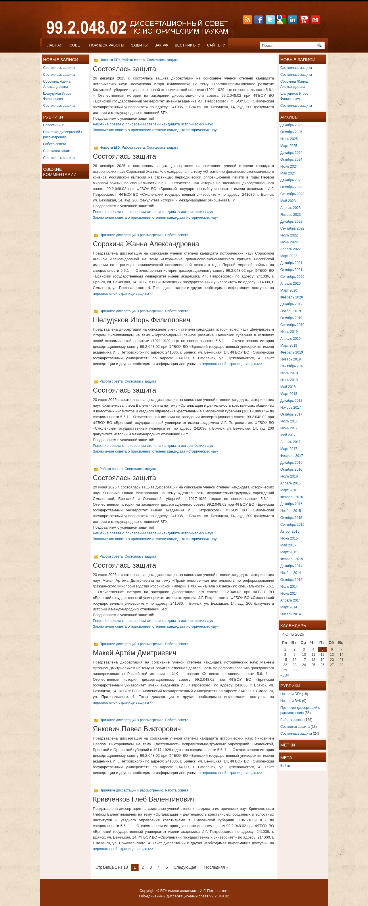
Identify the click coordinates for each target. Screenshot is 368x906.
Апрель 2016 (290, 483)
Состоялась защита (59, 68)
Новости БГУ (53, 125)
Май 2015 (288, 545)
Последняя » (216, 867)
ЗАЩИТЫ (139, 45)
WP (169, 902)
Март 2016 (288, 490)
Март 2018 (288, 394)
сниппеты (208, 902)
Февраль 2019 (291, 352)
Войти (285, 766)
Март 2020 (288, 290)
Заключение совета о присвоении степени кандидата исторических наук (155, 130)
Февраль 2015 (291, 559)
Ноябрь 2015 (290, 511)
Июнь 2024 (289, 166)
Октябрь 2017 (291, 414)
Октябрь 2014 (291, 580)
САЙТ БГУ (216, 45)
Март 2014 (288, 607)
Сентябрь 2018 (292, 366)
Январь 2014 (290, 614)
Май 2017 (288, 435)
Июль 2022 (289, 235)
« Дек (284, 675)
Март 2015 (288, 552)
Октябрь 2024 (291, 160)
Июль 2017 (289, 421)
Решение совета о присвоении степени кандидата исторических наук (153, 124)
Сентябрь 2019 (292, 325)
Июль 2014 (289, 587)
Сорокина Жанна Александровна (146, 244)
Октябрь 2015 (291, 518)
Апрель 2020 (290, 284)
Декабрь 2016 (291, 463)
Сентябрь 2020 (292, 277)
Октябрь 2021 (291, 270)
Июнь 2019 (289, 332)
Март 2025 (288, 146)
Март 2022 (288, 256)
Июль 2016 (289, 476)
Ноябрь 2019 (290, 311)
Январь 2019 (290, 359)
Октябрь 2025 (291, 132)
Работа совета (54, 144)
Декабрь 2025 (291, 125)
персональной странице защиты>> (123, 293)
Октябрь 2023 (291, 187)
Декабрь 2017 (291, 401)
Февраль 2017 (291, 456)
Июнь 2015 (289, 538)
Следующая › (186, 867)
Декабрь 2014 (291, 566)
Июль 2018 (289, 373)
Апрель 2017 (290, 442)
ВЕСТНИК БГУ (187, 45)
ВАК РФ (161, 45)
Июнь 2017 (289, 428)
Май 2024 (288, 173)
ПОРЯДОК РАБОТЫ (106, 45)
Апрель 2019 (290, 339)
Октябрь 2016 (291, 469)
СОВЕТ (76, 45)
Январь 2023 (290, 215)
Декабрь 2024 (291, 153)
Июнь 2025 (289, 139)
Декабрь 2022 (291, 222)
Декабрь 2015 (291, 504)
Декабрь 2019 (291, 304)
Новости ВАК (290, 701)
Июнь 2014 (289, 593)
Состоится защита (57, 151)
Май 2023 (288, 201)
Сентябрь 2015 (292, 525)
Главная (54, 45)
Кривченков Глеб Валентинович (144, 799)
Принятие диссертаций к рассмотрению (131, 235)
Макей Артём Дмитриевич (134, 653)
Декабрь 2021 (291, 263)
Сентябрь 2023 (292, 194)
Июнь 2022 (289, 242)
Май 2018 (288, 387)
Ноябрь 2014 (290, 573)
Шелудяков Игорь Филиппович (141, 320)
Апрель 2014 (290, 600)
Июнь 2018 (289, 380)
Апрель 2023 (290, 208)
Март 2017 (288, 449)
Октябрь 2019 (291, 318)
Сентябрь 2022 (292, 228)
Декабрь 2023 (291, 180)
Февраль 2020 (291, 297)
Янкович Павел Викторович (137, 729)
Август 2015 (289, 531)
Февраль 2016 (291, 497)
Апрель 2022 (290, 249)
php (195, 902)
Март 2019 (288, 346)
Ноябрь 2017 (290, 408)
